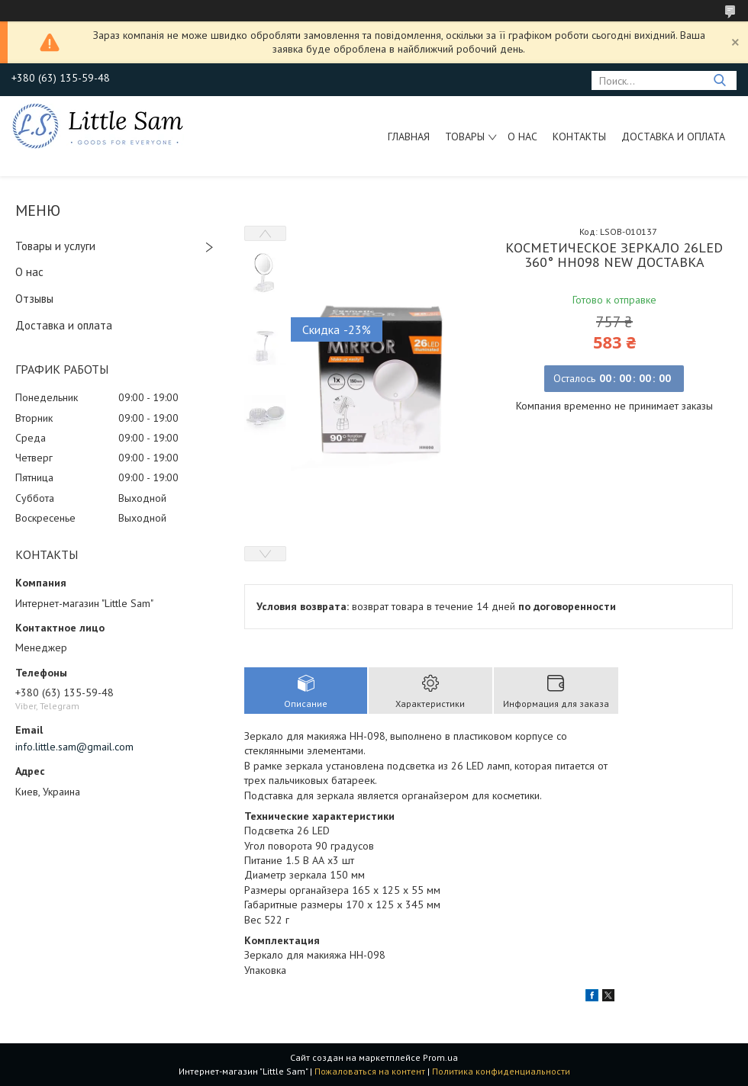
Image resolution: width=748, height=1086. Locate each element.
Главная (409, 136)
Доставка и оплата (673, 136)
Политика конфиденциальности (501, 1071)
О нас (522, 136)
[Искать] (719, 80)
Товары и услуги (55, 246)
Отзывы (34, 298)
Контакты (579, 136)
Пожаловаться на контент (369, 1071)
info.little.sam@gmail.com (74, 746)
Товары (465, 136)
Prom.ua (440, 1057)
